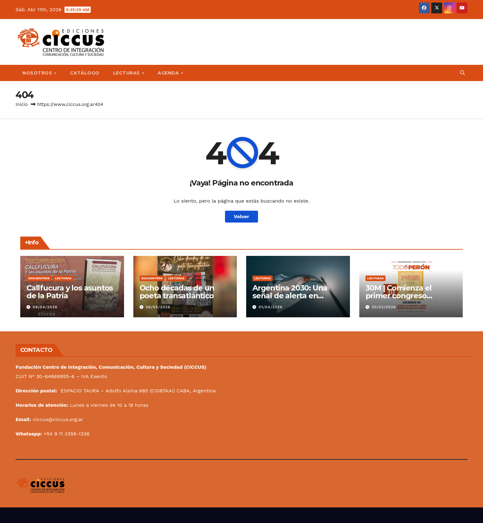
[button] (462, 73)
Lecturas (127, 73)
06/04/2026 (158, 307)
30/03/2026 (383, 307)
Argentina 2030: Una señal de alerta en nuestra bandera (289, 295)
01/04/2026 (271, 307)
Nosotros (38, 73)
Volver (241, 216)
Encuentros (39, 278)
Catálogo (84, 73)
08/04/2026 (45, 307)
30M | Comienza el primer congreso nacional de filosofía (402, 295)
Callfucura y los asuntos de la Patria (69, 291)
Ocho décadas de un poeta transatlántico (177, 291)
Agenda (169, 73)
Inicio (22, 104)
